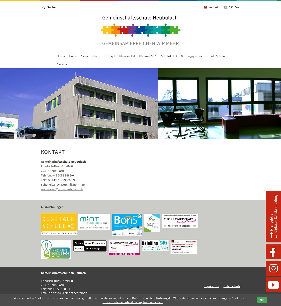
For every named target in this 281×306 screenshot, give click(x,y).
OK (262, 300)
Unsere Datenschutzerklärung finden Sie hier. (133, 302)
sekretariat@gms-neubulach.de (62, 189)
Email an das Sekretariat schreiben (64, 293)
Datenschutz (232, 286)
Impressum (211, 286)
